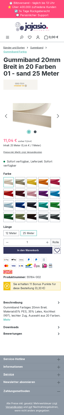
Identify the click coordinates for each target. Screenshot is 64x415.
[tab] (32, 311)
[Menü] (7, 37)
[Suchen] (21, 37)
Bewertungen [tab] (32, 333)
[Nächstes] (58, 115)
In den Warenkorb (28, 250)
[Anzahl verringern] (7, 242)
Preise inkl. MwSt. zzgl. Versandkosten (22, 152)
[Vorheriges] (6, 115)
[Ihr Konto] (38, 37)
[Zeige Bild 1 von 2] (28, 131)
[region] (32, 116)
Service (8, 374)
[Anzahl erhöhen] (47, 242)
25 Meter (28, 233)
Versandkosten (14, 406)
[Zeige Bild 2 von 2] (35, 131)
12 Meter (11, 233)
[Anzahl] (27, 242)
